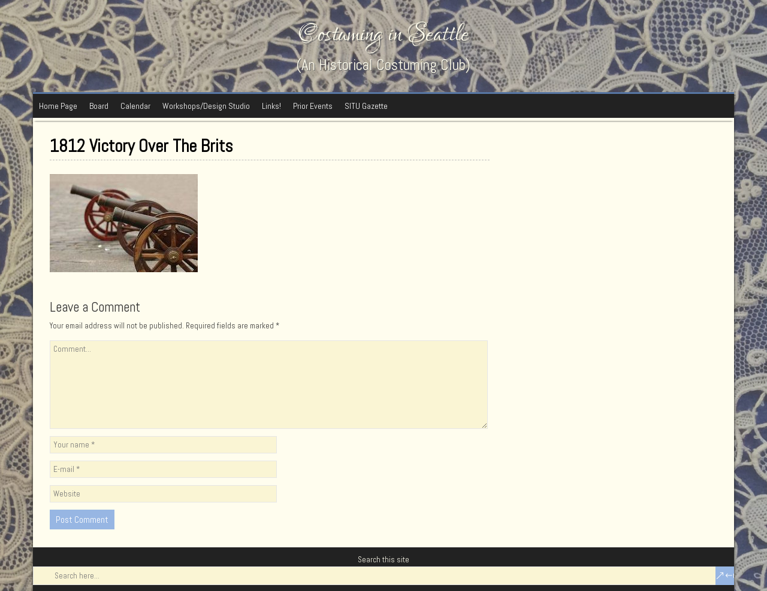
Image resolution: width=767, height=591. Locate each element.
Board (98, 105)
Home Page (58, 105)
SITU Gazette (366, 105)
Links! (271, 105)
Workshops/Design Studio (206, 105)
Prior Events (313, 105)
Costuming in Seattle (383, 34)
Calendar (135, 105)
